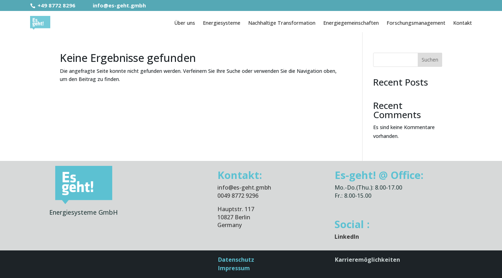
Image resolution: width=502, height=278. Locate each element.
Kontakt (462, 22)
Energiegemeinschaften (351, 22)
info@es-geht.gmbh (115, 5)
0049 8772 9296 (237, 195)
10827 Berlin (233, 217)
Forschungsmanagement (416, 22)
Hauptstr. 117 (235, 209)
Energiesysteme (221, 22)
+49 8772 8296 (53, 5)
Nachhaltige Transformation (281, 22)
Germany (229, 225)
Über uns (184, 22)
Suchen (430, 59)
